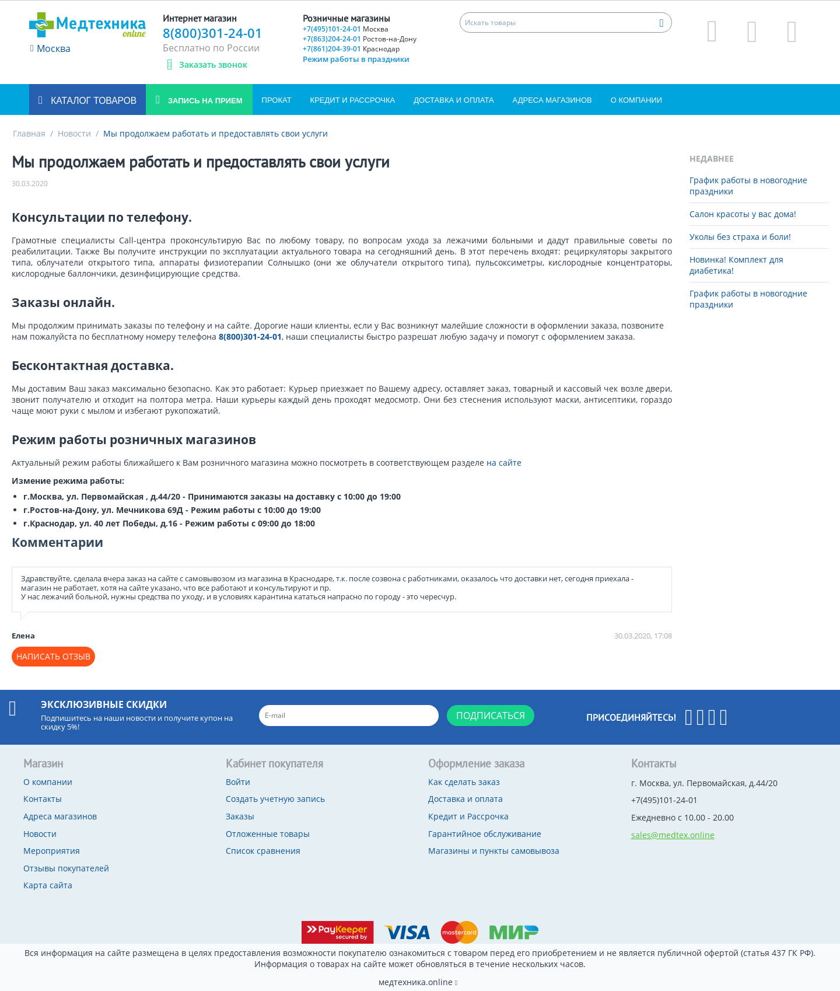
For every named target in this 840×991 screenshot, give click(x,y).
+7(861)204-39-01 (351, 49)
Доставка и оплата (454, 100)
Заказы (240, 816)
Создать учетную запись (275, 798)
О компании (636, 100)
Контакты (42, 798)
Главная (29, 133)
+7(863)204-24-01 (359, 39)
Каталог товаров (92, 101)
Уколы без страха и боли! (740, 236)
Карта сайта (47, 885)
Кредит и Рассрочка (353, 100)
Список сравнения (263, 850)
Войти (238, 781)
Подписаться (490, 715)
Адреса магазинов (552, 100)
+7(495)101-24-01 (345, 29)
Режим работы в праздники (356, 59)
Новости (74, 133)
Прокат (277, 100)
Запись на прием (204, 100)
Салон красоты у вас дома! (743, 213)
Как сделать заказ (464, 781)
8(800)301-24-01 (212, 32)
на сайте (504, 462)
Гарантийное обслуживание (484, 833)
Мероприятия (51, 850)
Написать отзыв (53, 656)
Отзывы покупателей (66, 868)
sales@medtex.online (673, 834)
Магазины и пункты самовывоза (493, 850)
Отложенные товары (268, 833)
